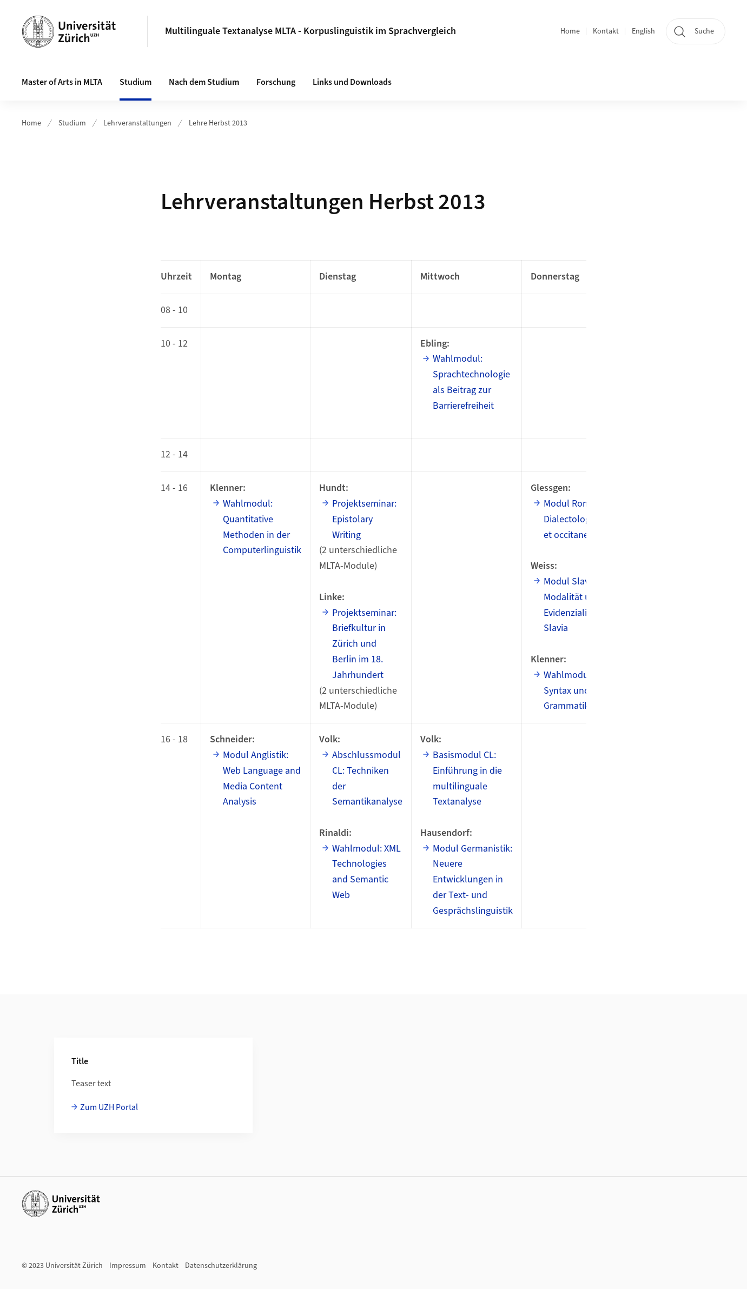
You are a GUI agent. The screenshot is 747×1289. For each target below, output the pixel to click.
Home (570, 31)
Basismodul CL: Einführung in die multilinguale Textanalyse (467, 778)
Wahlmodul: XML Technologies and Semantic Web (366, 872)
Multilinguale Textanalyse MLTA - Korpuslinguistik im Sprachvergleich (310, 31)
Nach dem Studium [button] (204, 82)
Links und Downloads (352, 82)
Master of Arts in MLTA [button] (62, 82)
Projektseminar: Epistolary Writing (364, 519)
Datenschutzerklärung (221, 1265)
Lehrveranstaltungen (137, 123)
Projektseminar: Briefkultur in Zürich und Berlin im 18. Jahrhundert (364, 644)
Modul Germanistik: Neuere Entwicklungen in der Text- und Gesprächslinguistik (473, 880)
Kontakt (606, 31)
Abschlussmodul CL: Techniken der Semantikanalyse (367, 778)
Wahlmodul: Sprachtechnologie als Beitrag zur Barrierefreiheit (471, 382)
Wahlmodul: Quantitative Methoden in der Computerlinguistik (262, 527)
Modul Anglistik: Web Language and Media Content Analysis (262, 778)
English (643, 31)
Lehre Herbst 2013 (218, 123)
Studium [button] (135, 82)
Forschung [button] (275, 82)
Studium (72, 123)
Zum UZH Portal (109, 1107)
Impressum (127, 1265)
